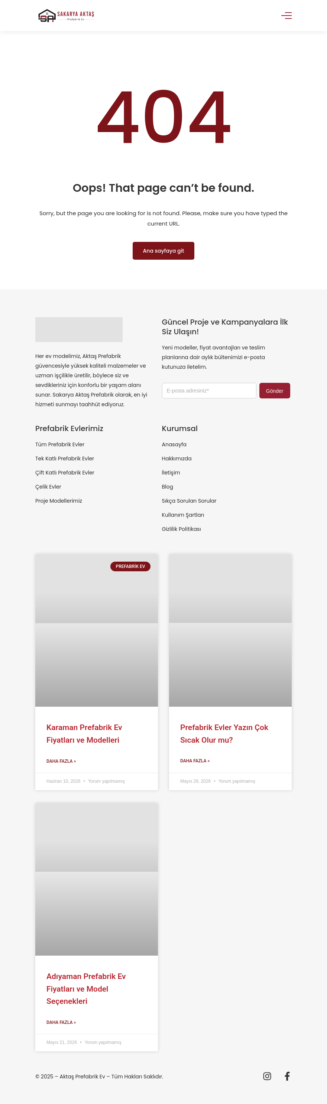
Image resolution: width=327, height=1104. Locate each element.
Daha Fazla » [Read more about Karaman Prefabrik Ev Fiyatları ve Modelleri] (61, 761)
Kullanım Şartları (183, 515)
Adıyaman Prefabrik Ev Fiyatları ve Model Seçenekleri (86, 989)
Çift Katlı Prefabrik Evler (64, 472)
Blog (167, 486)
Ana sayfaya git (163, 250)
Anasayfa (174, 444)
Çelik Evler (48, 486)
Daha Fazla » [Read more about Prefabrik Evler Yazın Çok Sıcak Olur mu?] (195, 760)
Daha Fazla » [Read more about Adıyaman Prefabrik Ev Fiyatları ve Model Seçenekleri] (61, 1022)
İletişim (171, 472)
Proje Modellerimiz (58, 501)
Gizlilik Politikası (181, 529)
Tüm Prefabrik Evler (59, 444)
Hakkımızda (177, 458)
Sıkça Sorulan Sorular (189, 501)
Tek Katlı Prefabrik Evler (64, 458)
